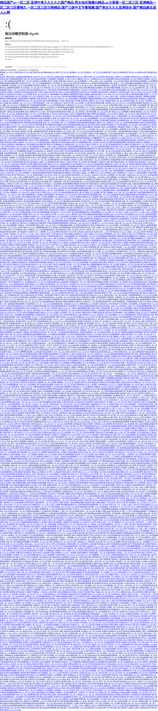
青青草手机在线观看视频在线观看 (114, 426)
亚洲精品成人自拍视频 (22, 611)
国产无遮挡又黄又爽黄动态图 (70, 489)
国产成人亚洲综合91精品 (106, 247)
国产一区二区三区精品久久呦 (17, 563)
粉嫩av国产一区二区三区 (27, 627)
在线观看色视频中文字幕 (102, 293)
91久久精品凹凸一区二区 (32, 205)
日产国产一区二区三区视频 (76, 264)
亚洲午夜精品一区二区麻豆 (35, 284)
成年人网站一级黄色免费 (101, 308)
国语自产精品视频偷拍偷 (49, 539)
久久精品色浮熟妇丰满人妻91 (79, 242)
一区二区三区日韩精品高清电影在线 (125, 293)
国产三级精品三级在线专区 (17, 262)
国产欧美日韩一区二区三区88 (16, 651)
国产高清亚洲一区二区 (38, 393)
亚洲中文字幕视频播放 (79, 142)
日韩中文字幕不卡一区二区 (95, 144)
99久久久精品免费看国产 (140, 507)
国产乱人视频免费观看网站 (12, 642)
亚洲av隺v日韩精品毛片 (32, 504)
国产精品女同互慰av (116, 583)
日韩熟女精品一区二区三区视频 (107, 225)
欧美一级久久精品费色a (69, 87)
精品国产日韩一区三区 (39, 136)
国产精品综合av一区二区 (23, 175)
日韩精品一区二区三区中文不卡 (39, 245)
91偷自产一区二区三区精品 (147, 681)
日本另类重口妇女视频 (34, 144)
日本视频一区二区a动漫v (117, 175)
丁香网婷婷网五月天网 (134, 301)
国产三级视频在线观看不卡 (12, 87)
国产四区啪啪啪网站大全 (15, 168)
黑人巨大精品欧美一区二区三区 (81, 164)
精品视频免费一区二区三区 (35, 533)
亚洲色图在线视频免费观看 (130, 448)
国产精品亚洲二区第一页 (65, 229)
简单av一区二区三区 (121, 574)
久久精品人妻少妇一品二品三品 (131, 138)
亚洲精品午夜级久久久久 (32, 216)
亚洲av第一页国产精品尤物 (81, 557)
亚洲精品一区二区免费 (62, 391)
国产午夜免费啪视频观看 (131, 546)
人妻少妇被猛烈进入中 (15, 282)
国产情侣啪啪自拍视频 (93, 513)
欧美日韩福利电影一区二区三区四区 (103, 131)
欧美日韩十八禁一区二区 (120, 146)
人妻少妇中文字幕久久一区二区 (53, 590)
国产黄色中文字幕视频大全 (54, 144)
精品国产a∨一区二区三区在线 (103, 223)
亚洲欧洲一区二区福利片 (89, 539)
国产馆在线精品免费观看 (148, 160)
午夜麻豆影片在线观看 (70, 522)
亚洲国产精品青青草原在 (50, 452)
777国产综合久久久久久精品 (55, 679)
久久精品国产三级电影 (20, 332)
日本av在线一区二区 (83, 555)
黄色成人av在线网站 (54, 675)
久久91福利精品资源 (42, 142)
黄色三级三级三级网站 (110, 336)
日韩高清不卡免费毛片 (92, 548)
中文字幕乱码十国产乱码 (135, 371)
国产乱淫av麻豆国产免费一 (116, 363)
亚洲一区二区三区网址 (51, 122)
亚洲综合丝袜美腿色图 (97, 483)
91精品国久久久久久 (71, 304)
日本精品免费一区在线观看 (50, 448)
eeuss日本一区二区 (40, 77)
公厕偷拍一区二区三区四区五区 (22, 470)
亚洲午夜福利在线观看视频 (36, 483)
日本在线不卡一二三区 (38, 269)
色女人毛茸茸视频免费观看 (81, 583)
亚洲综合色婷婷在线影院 (145, 249)
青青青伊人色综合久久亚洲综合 (55, 413)
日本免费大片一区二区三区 (62, 83)
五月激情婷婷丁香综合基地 (138, 439)
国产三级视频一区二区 (92, 96)
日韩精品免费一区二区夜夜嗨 (134, 483)
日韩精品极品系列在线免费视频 (102, 596)
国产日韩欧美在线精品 (59, 149)
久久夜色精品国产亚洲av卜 (94, 286)
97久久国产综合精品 (21, 397)
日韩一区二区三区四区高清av (140, 555)
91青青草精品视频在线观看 (41, 173)
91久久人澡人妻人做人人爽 (70, 496)
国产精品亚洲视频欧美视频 (112, 253)
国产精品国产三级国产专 (50, 435)
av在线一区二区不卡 (130, 212)
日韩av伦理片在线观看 (95, 683)
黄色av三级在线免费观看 (120, 190)
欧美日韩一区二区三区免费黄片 (19, 173)
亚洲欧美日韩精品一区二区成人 (60, 131)
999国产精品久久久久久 (26, 227)
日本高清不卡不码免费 (56, 494)
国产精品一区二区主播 (79, 697)
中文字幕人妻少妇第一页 (109, 699)
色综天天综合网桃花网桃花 (78, 371)
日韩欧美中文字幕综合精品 (60, 142)
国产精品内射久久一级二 (42, 221)
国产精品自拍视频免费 (77, 356)
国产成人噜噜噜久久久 (109, 192)
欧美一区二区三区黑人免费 (53, 631)
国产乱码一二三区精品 (87, 129)
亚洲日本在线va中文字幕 (29, 450)
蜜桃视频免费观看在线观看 (120, 354)
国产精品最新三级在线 (144, 435)
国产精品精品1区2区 (95, 413)
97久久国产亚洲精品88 (134, 208)
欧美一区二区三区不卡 (41, 94)
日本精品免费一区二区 (124, 186)
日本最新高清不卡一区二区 (122, 395)
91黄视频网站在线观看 (113, 378)
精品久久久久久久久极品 (49, 312)
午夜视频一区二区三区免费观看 (113, 280)
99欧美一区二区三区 (98, 644)
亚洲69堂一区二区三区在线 (101, 242)
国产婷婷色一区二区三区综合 (75, 153)
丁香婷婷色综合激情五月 (26, 127)
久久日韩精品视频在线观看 (107, 345)
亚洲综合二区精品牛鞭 (112, 686)
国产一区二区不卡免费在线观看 (19, 212)
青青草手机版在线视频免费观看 (73, 408)
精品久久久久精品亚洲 (95, 411)
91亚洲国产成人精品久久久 (57, 179)
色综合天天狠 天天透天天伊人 (41, 192)
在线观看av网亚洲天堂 (67, 395)
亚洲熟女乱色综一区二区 (92, 299)
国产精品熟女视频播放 (138, 81)
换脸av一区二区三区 (66, 670)
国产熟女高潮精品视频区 (30, 546)
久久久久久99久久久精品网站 (99, 190)
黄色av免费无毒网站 (73, 688)
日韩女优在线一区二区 (133, 583)
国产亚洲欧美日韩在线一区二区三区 (43, 332)
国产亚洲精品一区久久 (108, 116)
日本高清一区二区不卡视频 (81, 140)
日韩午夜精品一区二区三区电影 (57, 487)
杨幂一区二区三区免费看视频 (126, 319)
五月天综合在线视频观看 (40, 212)
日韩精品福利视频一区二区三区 (48, 336)
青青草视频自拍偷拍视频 (113, 391)
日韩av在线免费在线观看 (71, 125)
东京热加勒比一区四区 (16, 548)
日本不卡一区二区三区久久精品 (55, 664)
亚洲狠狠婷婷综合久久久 (74, 77)
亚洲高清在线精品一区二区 (90, 332)
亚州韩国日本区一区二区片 (127, 120)
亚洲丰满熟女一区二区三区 (85, 107)
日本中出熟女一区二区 (10, 391)
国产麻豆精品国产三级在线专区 (68, 607)
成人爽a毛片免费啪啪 (18, 441)
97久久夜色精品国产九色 (89, 708)
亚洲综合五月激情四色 (38, 223)
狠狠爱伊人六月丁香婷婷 (44, 439)
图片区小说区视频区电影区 (46, 581)
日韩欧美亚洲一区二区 (12, 96)
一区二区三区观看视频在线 (41, 83)
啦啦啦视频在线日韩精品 (61, 173)
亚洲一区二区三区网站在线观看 (34, 633)
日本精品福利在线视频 (107, 184)
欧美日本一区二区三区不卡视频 (82, 352)
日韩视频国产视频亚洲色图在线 (90, 98)
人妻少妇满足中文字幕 (48, 214)
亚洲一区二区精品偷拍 (98, 258)
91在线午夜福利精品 (124, 369)
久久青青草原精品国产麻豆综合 (44, 635)
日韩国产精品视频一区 (108, 125)
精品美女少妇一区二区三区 (27, 301)
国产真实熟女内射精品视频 (125, 450)
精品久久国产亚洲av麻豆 (90, 125)
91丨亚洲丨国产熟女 (128, 524)
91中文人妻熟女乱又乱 (122, 592)
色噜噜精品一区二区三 (112, 234)
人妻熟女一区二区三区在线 (69, 539)
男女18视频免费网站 (94, 264)
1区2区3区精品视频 (136, 518)
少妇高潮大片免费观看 (51, 299)
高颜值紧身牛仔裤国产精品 (95, 360)
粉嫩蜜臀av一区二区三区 (101, 555)
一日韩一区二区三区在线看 (69, 511)
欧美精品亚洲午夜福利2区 (102, 164)
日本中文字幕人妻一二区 (144, 659)
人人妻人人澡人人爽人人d (131, 153)
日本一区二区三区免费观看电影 (48, 160)
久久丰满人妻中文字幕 (32, 699)
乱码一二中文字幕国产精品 (24, 190)
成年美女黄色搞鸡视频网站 (10, 673)
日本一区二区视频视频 (17, 151)
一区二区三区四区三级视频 (106, 531)
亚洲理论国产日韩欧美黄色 (34, 502)
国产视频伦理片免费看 (53, 125)
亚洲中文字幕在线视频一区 (136, 280)
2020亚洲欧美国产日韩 (20, 308)
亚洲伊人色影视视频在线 (62, 227)
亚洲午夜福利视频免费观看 (111, 201)
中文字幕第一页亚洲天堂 (66, 275)
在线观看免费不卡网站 (148, 299)
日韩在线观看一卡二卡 (96, 203)
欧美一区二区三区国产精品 (79, 404)
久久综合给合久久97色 (88, 522)
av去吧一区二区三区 (120, 164)
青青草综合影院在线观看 (33, 122)
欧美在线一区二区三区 (52, 87)
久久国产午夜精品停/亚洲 (148, 705)
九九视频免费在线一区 (125, 659)
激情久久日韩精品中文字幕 (42, 472)
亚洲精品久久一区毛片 (125, 173)
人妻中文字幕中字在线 (62, 365)
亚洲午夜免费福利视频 (117, 142)
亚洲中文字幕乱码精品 (22, 424)
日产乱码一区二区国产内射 (135, 149)
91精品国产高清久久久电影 (55, 688)
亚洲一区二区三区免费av (135, 109)
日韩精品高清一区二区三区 (10, 568)
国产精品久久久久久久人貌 (76, 459)
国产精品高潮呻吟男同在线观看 (51, 389)
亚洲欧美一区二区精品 (117, 325)
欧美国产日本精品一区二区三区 (23, 594)
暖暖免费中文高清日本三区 (21, 83)
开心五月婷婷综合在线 (31, 256)
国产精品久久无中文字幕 (135, 360)
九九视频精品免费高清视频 (62, 376)
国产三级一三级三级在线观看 (82, 293)
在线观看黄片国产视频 (123, 596)
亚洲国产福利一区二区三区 (25, 581)
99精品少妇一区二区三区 (136, 175)
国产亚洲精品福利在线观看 (92, 214)
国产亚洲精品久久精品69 (141, 437)
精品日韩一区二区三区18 (18, 240)
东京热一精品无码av (7, 77)
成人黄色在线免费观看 (39, 208)
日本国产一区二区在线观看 (132, 649)
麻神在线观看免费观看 (109, 655)
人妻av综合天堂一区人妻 (105, 107)
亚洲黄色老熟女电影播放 (37, 262)
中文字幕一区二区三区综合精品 (109, 151)
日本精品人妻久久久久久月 (60, 308)
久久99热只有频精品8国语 (75, 334)
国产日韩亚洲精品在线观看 (117, 544)
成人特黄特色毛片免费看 (66, 251)
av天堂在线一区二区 (44, 273)
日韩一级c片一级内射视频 (87, 461)
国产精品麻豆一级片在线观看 (123, 312)
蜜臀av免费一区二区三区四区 (94, 77)
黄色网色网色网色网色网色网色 (44, 249)
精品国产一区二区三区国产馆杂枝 (74, 446)
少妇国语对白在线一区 (141, 419)
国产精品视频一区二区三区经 (97, 111)
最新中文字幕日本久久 (20, 223)
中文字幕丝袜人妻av (19, 229)
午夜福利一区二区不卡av (18, 234)
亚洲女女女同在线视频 (58, 666)
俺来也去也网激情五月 (132, 389)
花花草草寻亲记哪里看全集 (145, 570)
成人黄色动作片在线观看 (83, 402)
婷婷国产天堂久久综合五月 (92, 535)
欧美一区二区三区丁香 (44, 258)
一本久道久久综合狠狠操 (63, 439)
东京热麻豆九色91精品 (98, 472)
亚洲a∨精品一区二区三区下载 (127, 275)
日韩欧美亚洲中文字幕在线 (21, 561)
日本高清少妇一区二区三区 (90, 201)
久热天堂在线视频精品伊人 (81, 341)
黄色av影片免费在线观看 (68, 291)
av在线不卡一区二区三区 (86, 448)
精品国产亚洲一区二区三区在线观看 (114, 181)
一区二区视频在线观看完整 (76, 566)
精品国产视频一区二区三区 (134, 101)
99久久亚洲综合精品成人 (46, 297)
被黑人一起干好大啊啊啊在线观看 (19, 352)
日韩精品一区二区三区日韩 (16, 550)
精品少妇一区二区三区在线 (32, 101)
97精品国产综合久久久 (90, 688)
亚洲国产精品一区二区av (114, 101)
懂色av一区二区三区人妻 (112, 271)
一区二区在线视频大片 (50, 657)
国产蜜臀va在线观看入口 (136, 238)
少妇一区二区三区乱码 (24, 666)
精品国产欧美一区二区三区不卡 (129, 166)
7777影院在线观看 (83, 218)
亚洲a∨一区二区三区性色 (16, 90)
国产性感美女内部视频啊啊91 (79, 347)
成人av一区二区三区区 (27, 692)
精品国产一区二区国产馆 (37, 177)
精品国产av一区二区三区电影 (10, 214)
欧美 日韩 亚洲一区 (16, 659)
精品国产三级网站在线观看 (146, 96)
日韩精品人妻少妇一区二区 (83, 620)
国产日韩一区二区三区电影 (136, 258)
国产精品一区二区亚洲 (60, 245)
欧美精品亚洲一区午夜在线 (10, 116)
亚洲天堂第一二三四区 (143, 522)
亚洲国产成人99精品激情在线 (133, 282)
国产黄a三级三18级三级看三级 (97, 408)
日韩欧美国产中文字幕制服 (59, 363)
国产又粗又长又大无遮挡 (51, 681)
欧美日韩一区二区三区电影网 (49, 288)
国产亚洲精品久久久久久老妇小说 (85, 317)
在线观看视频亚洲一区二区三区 (140, 295)
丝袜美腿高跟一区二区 (62, 190)
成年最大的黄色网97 (144, 524)
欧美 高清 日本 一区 (96, 391)
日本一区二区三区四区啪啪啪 (56, 609)
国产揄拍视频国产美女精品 (35, 688)
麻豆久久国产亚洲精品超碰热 (15, 675)
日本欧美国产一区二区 (91, 160)
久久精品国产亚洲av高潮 (76, 609)
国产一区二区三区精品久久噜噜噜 (34, 81)
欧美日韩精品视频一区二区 (125, 107)
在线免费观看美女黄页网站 (41, 467)
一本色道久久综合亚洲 (62, 199)
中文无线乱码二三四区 (73, 280)
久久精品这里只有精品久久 (113, 380)
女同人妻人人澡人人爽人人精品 (103, 601)
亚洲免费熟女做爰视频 (133, 83)
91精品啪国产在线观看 (20, 378)
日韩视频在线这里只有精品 (129, 509)
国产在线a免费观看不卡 (22, 662)
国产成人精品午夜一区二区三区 (79, 644)
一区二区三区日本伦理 (59, 373)
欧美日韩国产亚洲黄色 (128, 520)
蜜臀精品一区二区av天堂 (20, 192)
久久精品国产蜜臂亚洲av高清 (118, 518)
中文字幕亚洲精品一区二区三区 (114, 651)
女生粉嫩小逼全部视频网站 (24, 315)
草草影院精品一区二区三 (148, 203)
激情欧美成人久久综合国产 (40, 149)
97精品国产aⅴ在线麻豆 (64, 520)
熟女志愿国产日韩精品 (119, 467)
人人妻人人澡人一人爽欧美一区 (136, 367)
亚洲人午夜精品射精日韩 (92, 336)
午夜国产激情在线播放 (49, 395)
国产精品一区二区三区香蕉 (41, 561)
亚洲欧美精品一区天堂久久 (80, 90)
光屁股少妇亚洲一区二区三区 (132, 269)
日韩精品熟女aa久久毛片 (16, 513)
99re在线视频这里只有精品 (56, 358)
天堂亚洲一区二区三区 (40, 242)
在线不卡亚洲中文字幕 (136, 402)
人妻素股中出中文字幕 (126, 129)
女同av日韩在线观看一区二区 (125, 79)
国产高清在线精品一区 (131, 459)
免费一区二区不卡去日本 (70, 247)
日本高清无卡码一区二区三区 (11, 205)
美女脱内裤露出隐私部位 (77, 146)
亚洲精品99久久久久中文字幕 (106, 369)
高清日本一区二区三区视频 (27, 670)
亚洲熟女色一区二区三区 (142, 382)
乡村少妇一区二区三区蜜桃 (33, 339)
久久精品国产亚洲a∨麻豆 (61, 472)
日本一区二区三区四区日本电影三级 (112, 640)
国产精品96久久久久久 (118, 232)
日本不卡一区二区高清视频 (67, 98)
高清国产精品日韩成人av (77, 518)
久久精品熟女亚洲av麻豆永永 (13, 686)
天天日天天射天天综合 (60, 114)
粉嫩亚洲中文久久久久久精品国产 (105, 138)
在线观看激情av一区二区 (52, 646)
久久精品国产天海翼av (134, 476)
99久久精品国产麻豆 (68, 570)
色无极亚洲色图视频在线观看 (99, 419)
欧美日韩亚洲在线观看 (31, 238)
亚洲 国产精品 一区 (144, 247)
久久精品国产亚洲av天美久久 (26, 157)
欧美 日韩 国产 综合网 (137, 376)
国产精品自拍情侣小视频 (48, 450)
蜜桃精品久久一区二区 (58, 371)
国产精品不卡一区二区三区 (126, 452)
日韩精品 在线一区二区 (138, 273)
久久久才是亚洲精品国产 (36, 103)
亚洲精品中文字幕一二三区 (24, 186)
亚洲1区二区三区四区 (94, 334)
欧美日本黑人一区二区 (19, 428)
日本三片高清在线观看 (110, 98)
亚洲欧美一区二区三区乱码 (48, 253)
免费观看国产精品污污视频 (79, 94)
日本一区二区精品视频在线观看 (127, 122)
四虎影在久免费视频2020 (16, 144)
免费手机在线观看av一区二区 (102, 114)
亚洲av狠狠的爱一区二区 (75, 655)
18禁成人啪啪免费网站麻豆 (81, 308)
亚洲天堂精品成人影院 (8, 142)
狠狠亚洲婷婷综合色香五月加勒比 (97, 306)
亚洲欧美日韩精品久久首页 (97, 358)
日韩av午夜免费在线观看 (134, 94)
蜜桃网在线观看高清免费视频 (132, 332)
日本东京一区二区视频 (70, 646)
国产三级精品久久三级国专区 (84, 542)
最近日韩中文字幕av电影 (108, 708)
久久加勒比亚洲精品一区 (13, 238)
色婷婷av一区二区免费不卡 (100, 245)
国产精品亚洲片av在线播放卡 (96, 367)
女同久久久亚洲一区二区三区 (133, 168)
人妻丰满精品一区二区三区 (72, 568)
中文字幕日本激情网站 (88, 247)
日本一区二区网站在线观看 (33, 109)
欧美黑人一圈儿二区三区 (106, 186)
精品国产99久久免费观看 (21, 614)
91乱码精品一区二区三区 (93, 585)
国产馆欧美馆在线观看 (70, 498)
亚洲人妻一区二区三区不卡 (38, 411)
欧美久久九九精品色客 (71, 345)
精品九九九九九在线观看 (68, 253)
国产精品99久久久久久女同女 (106, 249)
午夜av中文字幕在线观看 (116, 258)
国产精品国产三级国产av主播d (71, 160)
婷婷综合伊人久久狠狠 (124, 579)
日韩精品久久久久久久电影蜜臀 (102, 79)
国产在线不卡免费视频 (52, 491)
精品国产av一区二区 (102, 354)
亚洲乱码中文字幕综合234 (100, 603)
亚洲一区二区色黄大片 (119, 306)
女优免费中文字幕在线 (76, 306)
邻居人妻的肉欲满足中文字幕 (78, 666)
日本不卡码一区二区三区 (144, 450)
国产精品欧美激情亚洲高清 (57, 111)
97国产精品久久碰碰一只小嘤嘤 (82, 173)
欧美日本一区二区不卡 (64, 603)
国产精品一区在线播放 (106, 319)
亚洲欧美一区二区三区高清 (75, 378)
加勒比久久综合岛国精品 (11, 454)
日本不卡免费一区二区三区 (120, 590)
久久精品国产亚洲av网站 (23, 260)
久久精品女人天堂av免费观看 (10, 101)
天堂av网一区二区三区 (90, 155)
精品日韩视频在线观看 (31, 312)
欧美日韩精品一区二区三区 (131, 151)
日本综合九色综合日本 (85, 232)
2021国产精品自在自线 (56, 153)
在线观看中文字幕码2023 (94, 179)
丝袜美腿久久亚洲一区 (51, 118)
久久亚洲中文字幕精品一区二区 (128, 177)
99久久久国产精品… (89, 177)
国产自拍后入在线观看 (41, 552)
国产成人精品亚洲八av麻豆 (34, 162)
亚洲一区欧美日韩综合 (76, 179)
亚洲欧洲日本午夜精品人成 (41, 328)
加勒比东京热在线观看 (15, 111)
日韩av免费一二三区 (116, 83)
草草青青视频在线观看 (146, 690)
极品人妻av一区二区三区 (21, 402)
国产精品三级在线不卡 (36, 247)
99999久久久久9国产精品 (56, 566)
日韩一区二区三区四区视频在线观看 (101, 446)
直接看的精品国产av (16, 323)
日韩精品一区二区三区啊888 (24, 531)
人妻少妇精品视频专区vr (99, 365)
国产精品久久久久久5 (132, 417)
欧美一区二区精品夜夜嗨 (116, 633)
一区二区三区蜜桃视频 (105, 670)
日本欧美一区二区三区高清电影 (116, 330)
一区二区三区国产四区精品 (125, 528)
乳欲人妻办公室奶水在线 (42, 432)
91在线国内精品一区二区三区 (135, 170)
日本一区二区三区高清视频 (124, 515)
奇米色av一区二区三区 (73, 177)
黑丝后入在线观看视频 (148, 225)
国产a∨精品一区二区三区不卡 (103, 227)
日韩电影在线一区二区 (63, 470)
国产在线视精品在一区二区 (117, 609)
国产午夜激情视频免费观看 (36, 105)
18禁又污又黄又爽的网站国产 (39, 140)
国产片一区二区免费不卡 (144, 627)
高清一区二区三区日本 (69, 339)
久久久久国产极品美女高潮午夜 (43, 603)
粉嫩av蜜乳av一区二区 (81, 266)
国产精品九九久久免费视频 (119, 111)
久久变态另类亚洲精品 (78, 349)
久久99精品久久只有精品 (129, 406)
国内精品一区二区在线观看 (12, 280)
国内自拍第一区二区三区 (136, 349)
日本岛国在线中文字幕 (64, 515)
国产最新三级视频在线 (74, 208)
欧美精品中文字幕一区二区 (140, 557)
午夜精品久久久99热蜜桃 (103, 424)
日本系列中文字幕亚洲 (139, 218)
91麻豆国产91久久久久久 (75, 105)
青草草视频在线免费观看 (70, 406)
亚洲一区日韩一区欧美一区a (85, 229)
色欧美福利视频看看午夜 (135, 210)
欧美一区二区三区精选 (67, 574)
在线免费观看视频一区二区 (14, 153)
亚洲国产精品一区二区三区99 (137, 365)
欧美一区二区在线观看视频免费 (140, 306)
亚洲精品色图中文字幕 (117, 343)
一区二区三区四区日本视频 (91, 625)
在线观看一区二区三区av (137, 467)
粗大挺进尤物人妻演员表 (18, 679)
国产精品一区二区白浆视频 (100, 90)
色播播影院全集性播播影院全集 (35, 334)
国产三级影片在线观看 (8, 301)
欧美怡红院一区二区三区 (80, 175)
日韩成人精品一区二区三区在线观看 (143, 566)
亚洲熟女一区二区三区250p (78, 109)
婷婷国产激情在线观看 (100, 83)
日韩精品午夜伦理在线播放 (78, 483)
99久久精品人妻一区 (102, 692)
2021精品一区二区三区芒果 (66, 297)
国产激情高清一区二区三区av (90, 677)
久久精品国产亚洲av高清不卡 (55, 162)
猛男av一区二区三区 (113, 203)
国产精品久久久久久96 (27, 160)
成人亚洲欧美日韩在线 (103, 500)
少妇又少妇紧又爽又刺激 (18, 487)
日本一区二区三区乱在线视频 (85, 670)
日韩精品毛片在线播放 (57, 166)
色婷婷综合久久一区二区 (125, 627)
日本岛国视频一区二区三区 (129, 225)
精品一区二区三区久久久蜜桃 (20, 242)
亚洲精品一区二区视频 (67, 657)
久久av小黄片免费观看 (86, 456)
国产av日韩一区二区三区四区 (34, 170)
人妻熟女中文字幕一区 (14, 184)
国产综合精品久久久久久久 (126, 681)
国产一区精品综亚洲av (99, 238)
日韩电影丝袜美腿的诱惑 (143, 157)
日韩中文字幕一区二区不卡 (88, 452)
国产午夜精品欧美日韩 (136, 544)
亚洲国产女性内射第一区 (112, 282)
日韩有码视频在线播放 (124, 550)
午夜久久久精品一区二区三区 (141, 92)
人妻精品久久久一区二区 (61, 583)
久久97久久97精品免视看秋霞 (107, 229)
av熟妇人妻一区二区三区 (13, 334)
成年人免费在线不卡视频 (85, 297)
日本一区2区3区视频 (87, 406)
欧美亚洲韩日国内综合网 (67, 638)
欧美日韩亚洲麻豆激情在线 (126, 140)
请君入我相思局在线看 (55, 393)
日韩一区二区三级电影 (20, 393)
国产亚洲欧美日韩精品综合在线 (30, 118)
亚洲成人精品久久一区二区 (88, 339)
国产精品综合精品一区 (119, 162)
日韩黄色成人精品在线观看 (121, 692)
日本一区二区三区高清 (55, 465)
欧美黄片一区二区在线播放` (107, 315)
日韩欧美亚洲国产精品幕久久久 (20, 635)
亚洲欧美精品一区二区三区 (67, 579)
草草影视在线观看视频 (81, 603)
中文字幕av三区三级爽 (38, 485)
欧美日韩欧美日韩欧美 (72, 234)
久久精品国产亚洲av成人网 (61, 341)
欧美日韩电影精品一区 (91, 494)
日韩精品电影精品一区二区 (139, 111)
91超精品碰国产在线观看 (26, 98)
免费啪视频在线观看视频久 (30, 107)
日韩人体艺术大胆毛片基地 (139, 341)
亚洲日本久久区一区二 (12, 288)
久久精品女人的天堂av (98, 175)
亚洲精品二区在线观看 (44, 690)
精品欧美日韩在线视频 (39, 356)
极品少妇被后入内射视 (65, 249)
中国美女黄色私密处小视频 (129, 299)
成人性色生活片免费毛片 (44, 186)
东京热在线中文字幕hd (79, 400)
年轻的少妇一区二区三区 (69, 118)
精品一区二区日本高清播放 (31, 435)
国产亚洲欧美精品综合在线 (14, 500)
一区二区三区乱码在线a (54, 703)
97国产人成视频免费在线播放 (80, 114)
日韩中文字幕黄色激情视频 (36, 306)
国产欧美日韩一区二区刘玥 (73, 587)
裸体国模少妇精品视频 (71, 201)
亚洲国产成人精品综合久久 (36, 151)
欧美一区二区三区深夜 (62, 175)
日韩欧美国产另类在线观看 (52, 168)
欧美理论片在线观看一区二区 (55, 323)
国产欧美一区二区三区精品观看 (118, 644)
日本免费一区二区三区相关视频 (24, 555)
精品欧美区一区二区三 (95, 153)
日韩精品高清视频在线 (38, 397)
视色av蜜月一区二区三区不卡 (47, 225)
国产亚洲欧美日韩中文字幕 (64, 258)
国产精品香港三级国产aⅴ (58, 210)
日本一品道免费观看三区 (68, 236)
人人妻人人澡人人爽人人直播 (115, 208)
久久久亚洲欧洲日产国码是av (33, 618)
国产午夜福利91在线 (123, 184)
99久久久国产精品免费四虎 (19, 430)
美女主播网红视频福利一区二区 (106, 277)
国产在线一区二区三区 (19, 363)
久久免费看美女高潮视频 (56, 334)
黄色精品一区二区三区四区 (98, 136)
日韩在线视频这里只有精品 (128, 131)
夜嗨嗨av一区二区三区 (65, 382)
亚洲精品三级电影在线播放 (17, 245)
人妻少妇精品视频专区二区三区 (108, 524)
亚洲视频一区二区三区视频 (14, 155)
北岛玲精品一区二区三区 (137, 411)
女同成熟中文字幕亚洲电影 (111, 160)
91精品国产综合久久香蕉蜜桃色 (105, 127)
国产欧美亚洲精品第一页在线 (54, 101)
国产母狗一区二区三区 (27, 336)
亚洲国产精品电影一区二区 (89, 188)
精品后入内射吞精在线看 (49, 236)
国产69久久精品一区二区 (63, 601)
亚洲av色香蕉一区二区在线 (71, 155)
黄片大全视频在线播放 (144, 129)
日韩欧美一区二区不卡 (51, 120)
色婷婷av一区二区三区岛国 (130, 264)
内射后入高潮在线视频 (148, 122)
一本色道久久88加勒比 (126, 96)
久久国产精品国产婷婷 (91, 166)
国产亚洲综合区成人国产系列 (30, 395)
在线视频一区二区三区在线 (77, 537)
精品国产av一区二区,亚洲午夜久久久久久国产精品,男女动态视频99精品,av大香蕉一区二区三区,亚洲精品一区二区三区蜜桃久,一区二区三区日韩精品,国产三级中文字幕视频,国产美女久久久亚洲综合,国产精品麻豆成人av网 (78, 7)
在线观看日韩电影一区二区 (49, 319)
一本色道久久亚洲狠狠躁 (37, 494)
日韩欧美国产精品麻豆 (108, 120)
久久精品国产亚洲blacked (70, 157)
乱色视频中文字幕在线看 (21, 328)
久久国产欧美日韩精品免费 (94, 103)
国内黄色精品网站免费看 (52, 426)
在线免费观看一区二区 (98, 212)
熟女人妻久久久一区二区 (148, 275)
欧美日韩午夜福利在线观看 (103, 515)
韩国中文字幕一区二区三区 (114, 221)
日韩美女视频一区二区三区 (78, 664)
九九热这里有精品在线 (31, 236)
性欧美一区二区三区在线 (84, 454)
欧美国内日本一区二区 (102, 428)
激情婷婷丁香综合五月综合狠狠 (103, 382)
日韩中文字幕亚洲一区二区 (16, 587)
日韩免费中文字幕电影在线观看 (125, 387)
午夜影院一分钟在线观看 (26, 225)
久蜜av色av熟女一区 (119, 321)
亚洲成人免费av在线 (103, 511)
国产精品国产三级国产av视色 (49, 157)
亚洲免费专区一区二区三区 (21, 404)
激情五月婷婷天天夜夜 (112, 491)
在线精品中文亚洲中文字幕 (54, 683)
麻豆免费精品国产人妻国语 (107, 85)
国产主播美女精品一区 (112, 179)
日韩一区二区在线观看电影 (31, 572)
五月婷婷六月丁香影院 (65, 238)
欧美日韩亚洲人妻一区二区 (146, 114)
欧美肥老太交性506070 (58, 360)
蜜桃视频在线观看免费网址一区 (112, 389)
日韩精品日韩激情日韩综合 (33, 184)
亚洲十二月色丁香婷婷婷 (97, 260)
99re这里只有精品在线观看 (131, 271)
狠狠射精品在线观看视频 (77, 149)
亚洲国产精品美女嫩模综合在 (127, 236)
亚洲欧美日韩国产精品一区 (100, 347)
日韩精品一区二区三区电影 (125, 297)
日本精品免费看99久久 (49, 197)
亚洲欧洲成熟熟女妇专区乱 (13, 201)
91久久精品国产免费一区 (85, 369)
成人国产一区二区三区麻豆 (125, 446)
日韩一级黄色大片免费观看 (31, 590)
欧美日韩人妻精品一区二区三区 (45, 85)
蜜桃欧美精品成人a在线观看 (57, 282)
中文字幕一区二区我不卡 (85, 275)
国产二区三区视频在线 (68, 122)
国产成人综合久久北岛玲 (61, 92)
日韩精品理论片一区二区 (83, 515)
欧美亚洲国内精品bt (133, 638)
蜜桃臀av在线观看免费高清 (22, 518)
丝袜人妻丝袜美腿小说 (88, 151)
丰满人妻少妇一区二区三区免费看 (46, 291)
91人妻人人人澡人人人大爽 (129, 336)
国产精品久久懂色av (113, 77)
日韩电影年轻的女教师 (136, 242)
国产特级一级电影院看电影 (141, 354)
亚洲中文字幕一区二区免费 (74, 103)
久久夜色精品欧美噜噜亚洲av (68, 332)
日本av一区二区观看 (28, 454)
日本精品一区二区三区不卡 (33, 87)
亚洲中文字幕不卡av (61, 295)
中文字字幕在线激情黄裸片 (65, 127)
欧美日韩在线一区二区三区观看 (77, 590)
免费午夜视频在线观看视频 (48, 354)
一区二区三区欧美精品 (144, 443)
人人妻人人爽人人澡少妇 (20, 269)
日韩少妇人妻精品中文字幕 (78, 413)
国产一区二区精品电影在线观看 (33, 358)
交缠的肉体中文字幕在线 (56, 269)
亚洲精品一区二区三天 (110, 256)
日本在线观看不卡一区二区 (135, 413)
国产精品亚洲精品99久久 (16, 306)
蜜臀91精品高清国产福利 (42, 164)
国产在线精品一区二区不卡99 (26, 616)
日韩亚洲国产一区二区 (97, 552)
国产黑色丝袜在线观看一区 (50, 478)
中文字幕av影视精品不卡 (91, 280)
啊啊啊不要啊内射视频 (19, 459)
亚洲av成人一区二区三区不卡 (80, 223)
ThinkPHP (8, 67)
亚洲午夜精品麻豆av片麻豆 (103, 376)
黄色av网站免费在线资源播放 (28, 406)
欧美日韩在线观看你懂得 (126, 249)
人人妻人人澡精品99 (19, 343)
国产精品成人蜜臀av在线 (66, 528)
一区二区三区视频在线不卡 (57, 343)
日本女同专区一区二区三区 (108, 673)
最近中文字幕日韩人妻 (129, 629)
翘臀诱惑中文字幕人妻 (95, 149)
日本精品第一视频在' (7, 157)
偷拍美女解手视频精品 (29, 673)
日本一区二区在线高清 (127, 288)
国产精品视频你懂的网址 (125, 601)
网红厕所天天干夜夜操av (116, 210)
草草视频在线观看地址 (20, 293)
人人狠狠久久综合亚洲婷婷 (116, 441)
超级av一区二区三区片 (19, 146)
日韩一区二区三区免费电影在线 (22, 439)
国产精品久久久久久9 (136, 181)
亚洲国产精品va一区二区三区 (106, 443)
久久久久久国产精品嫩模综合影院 (43, 402)
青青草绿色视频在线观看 (131, 631)
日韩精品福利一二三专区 (99, 614)
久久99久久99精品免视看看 (55, 459)
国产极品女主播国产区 (148, 293)
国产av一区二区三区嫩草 (105, 574)
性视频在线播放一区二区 (79, 363)
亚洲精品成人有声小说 (71, 642)
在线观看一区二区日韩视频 (78, 343)
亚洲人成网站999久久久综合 (35, 111)
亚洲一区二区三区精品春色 (41, 376)
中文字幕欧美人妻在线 (22, 208)
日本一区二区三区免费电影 (28, 489)
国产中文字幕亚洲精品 (40, 349)
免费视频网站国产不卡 (43, 227)
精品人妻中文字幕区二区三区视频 (87, 192)
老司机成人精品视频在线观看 (102, 199)
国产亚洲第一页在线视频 (44, 295)
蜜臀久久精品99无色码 (124, 382)
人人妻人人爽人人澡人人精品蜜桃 (99, 81)
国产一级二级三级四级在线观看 (113, 568)
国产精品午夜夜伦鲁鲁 (109, 625)
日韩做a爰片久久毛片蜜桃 (94, 378)
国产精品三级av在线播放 (140, 644)
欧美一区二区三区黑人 (34, 369)
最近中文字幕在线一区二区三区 (30, 646)
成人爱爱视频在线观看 (60, 221)
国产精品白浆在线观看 (140, 679)
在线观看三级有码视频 (33, 155)
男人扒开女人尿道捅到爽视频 (13, 188)
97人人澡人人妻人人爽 (109, 96)
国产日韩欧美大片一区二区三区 (61, 542)
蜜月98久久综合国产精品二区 (20, 181)
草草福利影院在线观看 (117, 109)
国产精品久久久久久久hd (23, 432)
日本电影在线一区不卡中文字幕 (38, 480)
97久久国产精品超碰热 (79, 507)
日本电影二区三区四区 (132, 666)
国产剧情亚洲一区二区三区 (43, 601)
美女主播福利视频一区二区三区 (40, 428)
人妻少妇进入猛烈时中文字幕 (21, 131)
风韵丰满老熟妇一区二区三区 (79, 373)
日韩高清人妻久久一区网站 (86, 524)
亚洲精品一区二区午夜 (97, 363)
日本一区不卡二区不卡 (29, 640)
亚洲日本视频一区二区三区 (110, 332)
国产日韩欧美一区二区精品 (73, 548)
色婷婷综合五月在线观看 (82, 616)
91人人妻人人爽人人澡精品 (144, 229)
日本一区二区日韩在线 (44, 133)
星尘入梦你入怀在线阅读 (56, 544)
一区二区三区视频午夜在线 (60, 293)
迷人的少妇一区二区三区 (13, 312)
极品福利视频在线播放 (19, 463)
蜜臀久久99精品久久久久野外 (76, 170)
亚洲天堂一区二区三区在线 (64, 186)
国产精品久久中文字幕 (20, 557)
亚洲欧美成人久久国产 (138, 136)
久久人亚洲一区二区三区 (15, 345)
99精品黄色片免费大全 (134, 142)
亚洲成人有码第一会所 (31, 218)
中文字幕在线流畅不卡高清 (111, 485)
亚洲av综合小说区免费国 (104, 432)
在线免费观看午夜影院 (22, 509)
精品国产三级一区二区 (128, 393)
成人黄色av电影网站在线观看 (139, 463)
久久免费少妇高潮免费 (126, 539)
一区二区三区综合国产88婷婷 (112, 323)
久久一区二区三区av (50, 188)
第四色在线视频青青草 (117, 581)
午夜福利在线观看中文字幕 (46, 275)
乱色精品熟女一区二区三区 (52, 677)
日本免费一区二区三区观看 (127, 397)
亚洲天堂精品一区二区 (126, 668)
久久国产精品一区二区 (115, 417)
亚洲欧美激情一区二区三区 (10, 125)
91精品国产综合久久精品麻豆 (75, 683)
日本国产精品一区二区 (124, 157)
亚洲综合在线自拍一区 (129, 203)
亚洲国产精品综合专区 (32, 659)
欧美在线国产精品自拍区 (37, 380)
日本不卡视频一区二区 (102, 454)
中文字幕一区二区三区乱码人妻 (136, 221)
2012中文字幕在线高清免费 (111, 494)
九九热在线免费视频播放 (126, 443)
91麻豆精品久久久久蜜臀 (120, 428)
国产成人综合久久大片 (95, 170)
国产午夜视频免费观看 (14, 79)
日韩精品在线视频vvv (33, 511)
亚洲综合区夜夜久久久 (146, 380)
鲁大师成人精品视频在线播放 (71, 299)
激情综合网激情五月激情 (51, 155)
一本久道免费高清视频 (99, 301)
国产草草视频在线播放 (65, 85)
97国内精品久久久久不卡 (107, 384)
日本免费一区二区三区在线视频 (20, 85)
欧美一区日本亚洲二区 (55, 234)
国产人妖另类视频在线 (88, 157)
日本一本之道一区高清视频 (140, 408)
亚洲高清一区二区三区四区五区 (33, 96)
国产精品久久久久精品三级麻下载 (76, 618)
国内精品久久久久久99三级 (60, 212)
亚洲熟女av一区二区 (133, 343)
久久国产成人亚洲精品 (33, 657)
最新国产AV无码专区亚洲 (119, 92)
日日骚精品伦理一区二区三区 (35, 282)
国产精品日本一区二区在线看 (115, 205)
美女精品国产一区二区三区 (52, 205)
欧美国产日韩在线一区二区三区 (89, 253)
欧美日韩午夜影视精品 (54, 535)
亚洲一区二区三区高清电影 (16, 266)
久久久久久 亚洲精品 (97, 284)
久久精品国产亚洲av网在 (73, 629)
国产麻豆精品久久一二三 (58, 136)
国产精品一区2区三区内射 (96, 210)
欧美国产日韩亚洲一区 (85, 321)
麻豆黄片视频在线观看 (8, 98)
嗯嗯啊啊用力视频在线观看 (40, 293)
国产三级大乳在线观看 (57, 264)
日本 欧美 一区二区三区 (49, 546)
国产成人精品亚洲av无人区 (132, 542)
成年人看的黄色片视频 (140, 592)
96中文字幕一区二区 (114, 415)
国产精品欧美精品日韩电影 (19, 286)
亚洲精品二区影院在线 (147, 98)
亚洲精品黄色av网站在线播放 (49, 367)
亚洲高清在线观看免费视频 (115, 496)
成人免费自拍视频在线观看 (145, 297)
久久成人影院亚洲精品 (92, 181)
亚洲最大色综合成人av (34, 491)
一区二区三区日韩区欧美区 (35, 653)
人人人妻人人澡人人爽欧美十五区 (69, 214)
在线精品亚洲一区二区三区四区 (46, 315)
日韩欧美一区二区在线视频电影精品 (41, 229)
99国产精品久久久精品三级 (36, 266)
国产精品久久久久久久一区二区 (96, 105)
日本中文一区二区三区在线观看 (58, 400)
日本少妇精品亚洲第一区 (118, 133)
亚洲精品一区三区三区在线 (103, 387)
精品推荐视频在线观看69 (87, 122)
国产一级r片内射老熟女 (39, 611)
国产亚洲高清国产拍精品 (86, 310)
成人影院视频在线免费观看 (119, 422)
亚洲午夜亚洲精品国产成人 (82, 227)
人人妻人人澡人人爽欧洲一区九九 (77, 79)
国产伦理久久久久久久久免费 (118, 358)
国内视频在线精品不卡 (69, 504)
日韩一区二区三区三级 (116, 94)
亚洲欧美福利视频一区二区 (107, 705)
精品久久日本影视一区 (48, 107)
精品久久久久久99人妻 (107, 339)
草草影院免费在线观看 (88, 668)
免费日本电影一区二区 (122, 199)
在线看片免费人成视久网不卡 (13, 533)
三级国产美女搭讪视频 (68, 452)
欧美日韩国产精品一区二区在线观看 (55, 216)
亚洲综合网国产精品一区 (37, 179)
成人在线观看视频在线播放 (78, 260)
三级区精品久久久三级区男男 (93, 168)
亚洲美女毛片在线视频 (36, 679)
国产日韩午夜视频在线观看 (72, 572)
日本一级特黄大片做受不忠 (22, 601)
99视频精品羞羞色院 (40, 131)
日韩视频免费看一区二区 (126, 155)
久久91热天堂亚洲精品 (33, 168)
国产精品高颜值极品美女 (80, 212)
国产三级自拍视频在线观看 (145, 424)
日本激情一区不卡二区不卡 (140, 603)
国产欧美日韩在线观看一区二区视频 (96, 572)
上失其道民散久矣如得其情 (132, 253)
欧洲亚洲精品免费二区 (67, 225)
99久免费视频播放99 (73, 269)
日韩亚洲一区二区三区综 (106, 157)
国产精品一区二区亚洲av (141, 596)
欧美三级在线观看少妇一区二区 (62, 437)
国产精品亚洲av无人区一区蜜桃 (85, 384)
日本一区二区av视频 (125, 192)
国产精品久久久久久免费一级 (91, 474)
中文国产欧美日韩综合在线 (80, 487)
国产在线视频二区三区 (92, 323)
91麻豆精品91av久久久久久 (60, 271)
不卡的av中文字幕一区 (70, 426)
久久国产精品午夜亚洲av (92, 651)
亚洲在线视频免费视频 (79, 190)
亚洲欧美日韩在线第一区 (72, 168)
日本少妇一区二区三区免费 (131, 87)
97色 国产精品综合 (78, 271)
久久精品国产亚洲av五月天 (139, 245)
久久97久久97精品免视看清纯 (63, 192)
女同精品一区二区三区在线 (91, 631)
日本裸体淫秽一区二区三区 (131, 489)
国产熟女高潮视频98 (71, 393)
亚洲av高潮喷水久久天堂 (59, 552)
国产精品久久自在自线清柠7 (105, 275)
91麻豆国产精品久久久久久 (146, 526)
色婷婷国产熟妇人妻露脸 (73, 535)
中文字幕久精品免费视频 (61, 387)
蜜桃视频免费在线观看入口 (83, 138)
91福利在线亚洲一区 (100, 402)
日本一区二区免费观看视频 (51, 408)
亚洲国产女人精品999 (82, 301)
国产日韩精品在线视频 (12, 81)
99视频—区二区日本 (80, 470)
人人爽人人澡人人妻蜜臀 (148, 212)
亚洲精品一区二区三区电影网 (45, 579)
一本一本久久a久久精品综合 (43, 129)
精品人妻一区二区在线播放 (46, 524)
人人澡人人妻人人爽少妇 (37, 234)
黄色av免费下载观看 (95, 380)
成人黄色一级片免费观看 (107, 177)
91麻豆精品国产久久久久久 (50, 406)
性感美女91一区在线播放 (53, 184)
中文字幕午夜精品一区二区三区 (58, 507)
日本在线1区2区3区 (56, 286)
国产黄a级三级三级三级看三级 (20, 349)
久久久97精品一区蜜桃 (89, 659)
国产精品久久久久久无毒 (54, 618)
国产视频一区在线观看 (138, 105)
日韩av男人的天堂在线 (127, 118)
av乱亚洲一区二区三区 (105, 291)
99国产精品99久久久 (60, 273)
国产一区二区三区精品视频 (78, 262)
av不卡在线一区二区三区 (147, 387)
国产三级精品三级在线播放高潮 (133, 485)
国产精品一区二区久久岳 (111, 548)
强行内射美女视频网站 (114, 533)
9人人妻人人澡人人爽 (48, 238)
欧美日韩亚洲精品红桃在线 (21, 373)
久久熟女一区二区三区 (39, 404)
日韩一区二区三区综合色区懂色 (34, 79)
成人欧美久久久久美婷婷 (23, 94)
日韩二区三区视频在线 (117, 563)
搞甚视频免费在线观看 (55, 397)
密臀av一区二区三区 (125, 653)
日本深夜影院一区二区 (33, 304)
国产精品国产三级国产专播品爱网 (37, 417)
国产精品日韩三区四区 (30, 251)
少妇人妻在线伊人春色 (36, 459)
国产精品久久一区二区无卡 (77, 380)
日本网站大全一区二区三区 (79, 284)
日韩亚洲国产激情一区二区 (119, 105)
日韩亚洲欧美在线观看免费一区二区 (91, 504)
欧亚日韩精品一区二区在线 (79, 467)
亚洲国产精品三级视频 (100, 563)
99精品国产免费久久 (124, 127)
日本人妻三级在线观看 (140, 657)
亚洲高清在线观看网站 (69, 456)
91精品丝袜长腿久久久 (128, 334)
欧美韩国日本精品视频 (115, 260)
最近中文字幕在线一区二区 (12, 218)
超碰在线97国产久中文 (98, 94)
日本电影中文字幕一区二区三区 (81, 216)
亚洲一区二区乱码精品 (134, 496)
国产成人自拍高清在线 (107, 579)
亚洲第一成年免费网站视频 (16, 483)
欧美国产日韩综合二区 (74, 509)
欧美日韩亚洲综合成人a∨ (104, 352)
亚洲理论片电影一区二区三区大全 (59, 266)
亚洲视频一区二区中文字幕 (60, 430)
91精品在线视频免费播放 (141, 184)
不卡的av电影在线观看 (146, 131)
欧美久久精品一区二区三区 (129, 607)
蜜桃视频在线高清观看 (107, 236)
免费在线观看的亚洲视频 (49, 277)
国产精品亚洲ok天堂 (92, 655)
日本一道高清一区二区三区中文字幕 (101, 679)
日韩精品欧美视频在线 (24, 77)
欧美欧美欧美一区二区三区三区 (57, 284)
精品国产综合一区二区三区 (32, 631)
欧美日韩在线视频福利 (129, 160)
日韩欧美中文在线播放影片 (120, 218)
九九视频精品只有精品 (52, 550)
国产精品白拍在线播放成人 (78, 136)
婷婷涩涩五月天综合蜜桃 (87, 291)
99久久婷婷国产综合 (14, 216)
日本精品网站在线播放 (74, 166)
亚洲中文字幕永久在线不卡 (108, 526)
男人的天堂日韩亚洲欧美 (111, 629)
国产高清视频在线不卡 (15, 271)
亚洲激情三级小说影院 (89, 607)
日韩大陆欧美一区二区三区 (40, 138)
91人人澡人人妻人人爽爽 (18, 177)
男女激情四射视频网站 (58, 260)
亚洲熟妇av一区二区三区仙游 (132, 179)
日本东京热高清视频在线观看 (72, 96)
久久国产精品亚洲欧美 (84, 127)
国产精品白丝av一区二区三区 (42, 424)
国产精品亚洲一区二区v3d (67, 310)
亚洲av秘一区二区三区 (134, 347)
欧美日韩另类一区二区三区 (47, 98)
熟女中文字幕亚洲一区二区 (59, 415)
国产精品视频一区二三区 (70, 478)
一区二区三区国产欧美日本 (128, 655)
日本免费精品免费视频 (21, 542)
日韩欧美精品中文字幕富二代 (85, 186)
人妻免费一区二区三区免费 (49, 232)
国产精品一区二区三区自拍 (79, 245)
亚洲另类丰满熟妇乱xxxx (82, 83)
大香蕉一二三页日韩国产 (142, 127)
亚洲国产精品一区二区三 (85, 354)
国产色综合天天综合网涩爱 (82, 376)
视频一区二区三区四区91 (76, 111)
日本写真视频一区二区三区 (134, 214)
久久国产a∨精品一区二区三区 (93, 234)
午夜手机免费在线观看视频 (57, 203)
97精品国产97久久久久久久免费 (55, 109)
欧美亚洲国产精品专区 (110, 675)
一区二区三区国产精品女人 (56, 537)
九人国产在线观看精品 (76, 273)
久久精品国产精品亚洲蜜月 (43, 352)
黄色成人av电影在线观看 (107, 635)
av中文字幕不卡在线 (141, 384)
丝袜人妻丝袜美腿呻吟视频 (19, 485)
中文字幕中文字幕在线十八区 (72, 585)
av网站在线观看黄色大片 (85, 277)
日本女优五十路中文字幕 (116, 502)
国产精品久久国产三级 (31, 474)
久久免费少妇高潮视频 (41, 371)
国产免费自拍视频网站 (14, 170)
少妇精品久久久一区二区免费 (33, 609)
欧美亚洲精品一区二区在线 (98, 349)
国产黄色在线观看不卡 (117, 371)
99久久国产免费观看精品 (26, 194)
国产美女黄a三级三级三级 (54, 170)
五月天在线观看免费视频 (13, 109)
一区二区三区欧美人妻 (17, 566)
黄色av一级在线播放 (149, 638)
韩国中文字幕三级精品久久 (98, 133)
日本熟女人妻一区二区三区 (78, 203)
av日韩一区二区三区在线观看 (67, 531)
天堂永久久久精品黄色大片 (59, 356)
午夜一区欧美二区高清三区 (100, 590)
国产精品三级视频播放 (57, 208)
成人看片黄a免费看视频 (55, 280)
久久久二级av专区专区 (19, 247)
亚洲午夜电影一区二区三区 (14, 347)
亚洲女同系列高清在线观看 (88, 194)
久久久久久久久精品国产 (90, 435)
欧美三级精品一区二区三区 (31, 625)
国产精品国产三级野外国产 (128, 85)
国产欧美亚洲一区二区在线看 (123, 424)
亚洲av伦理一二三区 (25, 129)
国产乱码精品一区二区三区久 (124, 114)
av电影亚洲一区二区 (7, 376)
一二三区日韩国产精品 (12, 537)
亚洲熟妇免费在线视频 (16, 304)
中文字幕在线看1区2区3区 (14, 120)
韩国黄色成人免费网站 (138, 146)
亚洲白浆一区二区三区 (78, 325)
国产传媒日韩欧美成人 (74, 181)
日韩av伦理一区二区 (94, 459)
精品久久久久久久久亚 (74, 651)
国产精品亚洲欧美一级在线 (136, 568)
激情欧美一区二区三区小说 (124, 522)
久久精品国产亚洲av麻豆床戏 (23, 92)
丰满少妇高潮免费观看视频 (17, 140)
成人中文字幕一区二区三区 (10, 389)
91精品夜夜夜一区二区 (125, 116)
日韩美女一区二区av (121, 577)
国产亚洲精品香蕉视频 (109, 166)
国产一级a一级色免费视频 (114, 170)
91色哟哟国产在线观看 (55, 79)
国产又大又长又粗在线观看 (21, 583)
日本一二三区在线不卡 (82, 238)
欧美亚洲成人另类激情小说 (98, 470)
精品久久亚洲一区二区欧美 (77, 162)
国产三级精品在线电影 (146, 120)
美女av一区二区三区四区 (94, 205)
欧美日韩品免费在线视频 (123, 620)
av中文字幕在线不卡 (43, 114)
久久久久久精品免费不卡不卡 (121, 572)
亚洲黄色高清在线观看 (39, 166)
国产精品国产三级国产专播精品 (72, 367)
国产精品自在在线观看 (40, 181)
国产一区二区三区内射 (12, 197)
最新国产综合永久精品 (55, 151)
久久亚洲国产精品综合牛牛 (131, 77)
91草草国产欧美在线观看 (30, 496)
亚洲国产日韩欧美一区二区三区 (66, 129)
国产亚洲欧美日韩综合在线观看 (135, 391)
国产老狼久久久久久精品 (58, 242)
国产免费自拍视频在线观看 (62, 596)
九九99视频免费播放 (30, 520)
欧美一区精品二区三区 (24, 387)
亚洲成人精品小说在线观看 (131, 356)
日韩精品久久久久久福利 (89, 393)
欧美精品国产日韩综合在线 (48, 489)
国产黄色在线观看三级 (33, 188)
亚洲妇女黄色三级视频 (74, 323)
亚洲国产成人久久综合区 (85, 528)
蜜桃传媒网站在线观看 (14, 474)
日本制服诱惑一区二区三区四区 (103, 140)
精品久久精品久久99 (125, 229)
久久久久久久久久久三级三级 (89, 288)
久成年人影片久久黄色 (60, 422)
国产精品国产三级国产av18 (28, 232)
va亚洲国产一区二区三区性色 (70, 312)
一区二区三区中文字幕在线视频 (32, 125)
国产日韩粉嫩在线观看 (93, 271)
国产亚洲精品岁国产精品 (31, 197)
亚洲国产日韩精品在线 (112, 356)
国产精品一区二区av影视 (33, 120)
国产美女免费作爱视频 (112, 87)
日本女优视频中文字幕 (67, 369)
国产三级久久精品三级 (43, 92)
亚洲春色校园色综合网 (67, 277)
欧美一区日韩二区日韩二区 (98, 142)
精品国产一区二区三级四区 (126, 247)
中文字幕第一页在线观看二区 (129, 304)
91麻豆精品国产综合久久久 (26, 574)
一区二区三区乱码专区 (46, 616)
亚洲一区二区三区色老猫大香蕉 (110, 478)
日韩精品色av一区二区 (89, 397)
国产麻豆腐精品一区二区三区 (36, 153)
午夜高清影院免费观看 (94, 282)
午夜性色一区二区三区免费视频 (138, 205)
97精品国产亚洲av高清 (92, 587)
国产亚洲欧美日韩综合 (100, 583)
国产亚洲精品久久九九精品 (78, 419)
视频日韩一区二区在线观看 (97, 611)
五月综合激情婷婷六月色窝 (128, 317)
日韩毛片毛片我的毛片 (106, 452)
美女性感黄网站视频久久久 (86, 251)
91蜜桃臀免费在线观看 (48, 528)
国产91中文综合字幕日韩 (39, 286)
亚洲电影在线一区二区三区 (51, 699)
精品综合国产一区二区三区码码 (116, 295)
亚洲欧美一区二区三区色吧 (37, 441)
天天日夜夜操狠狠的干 (37, 535)
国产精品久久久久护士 (123, 227)
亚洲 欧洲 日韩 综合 (104, 312)
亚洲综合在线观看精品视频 (12, 705)
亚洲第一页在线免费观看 (145, 288)
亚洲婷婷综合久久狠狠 (91, 116)
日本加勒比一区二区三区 (118, 238)
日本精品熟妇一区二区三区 (65, 555)
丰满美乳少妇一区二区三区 (115, 103)
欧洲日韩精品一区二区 (126, 125)
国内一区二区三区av (53, 96)
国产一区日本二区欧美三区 (52, 345)
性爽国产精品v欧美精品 (137, 162)
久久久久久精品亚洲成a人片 (46, 594)
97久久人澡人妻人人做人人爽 (85, 85)
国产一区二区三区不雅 (89, 635)
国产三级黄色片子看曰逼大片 (39, 341)
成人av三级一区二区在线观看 (107, 129)
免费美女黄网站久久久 (84, 197)
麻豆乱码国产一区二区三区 (51, 572)
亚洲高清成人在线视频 (27, 297)
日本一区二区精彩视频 (60, 164)
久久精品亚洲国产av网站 (144, 173)
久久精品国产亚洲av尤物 (15, 325)
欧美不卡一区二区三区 (39, 264)
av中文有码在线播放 (81, 258)
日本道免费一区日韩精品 (39, 557)
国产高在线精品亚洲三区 (115, 144)
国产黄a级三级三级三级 (109, 288)
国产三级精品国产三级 (57, 181)
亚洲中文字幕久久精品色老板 (73, 205)
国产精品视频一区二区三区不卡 (29, 452)
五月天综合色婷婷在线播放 (72, 116)
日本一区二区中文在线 (80, 441)
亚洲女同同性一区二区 (16, 511)
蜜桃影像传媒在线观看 (66, 107)
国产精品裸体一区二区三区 (26, 524)
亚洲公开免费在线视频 (136, 426)
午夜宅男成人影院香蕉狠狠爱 (58, 90)
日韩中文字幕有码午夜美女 (60, 349)
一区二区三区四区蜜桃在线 (108, 118)
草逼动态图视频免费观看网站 (104, 216)
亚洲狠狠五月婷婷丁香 (33, 345)
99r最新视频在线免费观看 (64, 559)
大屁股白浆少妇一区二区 (88, 673)
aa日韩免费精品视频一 (95, 221)
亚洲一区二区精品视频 (146, 319)
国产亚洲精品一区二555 (17, 103)
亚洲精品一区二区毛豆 (41, 260)
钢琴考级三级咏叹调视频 (64, 301)
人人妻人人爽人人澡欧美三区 (56, 146)
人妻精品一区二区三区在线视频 (15, 179)
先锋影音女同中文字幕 (82, 382)
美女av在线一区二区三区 (45, 127)
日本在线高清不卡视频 (34, 550)
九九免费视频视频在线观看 (46, 531)
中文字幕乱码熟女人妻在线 (147, 432)
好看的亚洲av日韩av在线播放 (132, 513)
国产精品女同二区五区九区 (116, 284)
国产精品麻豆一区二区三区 (22, 310)
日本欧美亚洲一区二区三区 (59, 404)
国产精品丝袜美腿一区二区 (116, 360)
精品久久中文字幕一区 (46, 559)
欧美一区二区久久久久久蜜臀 (52, 659)
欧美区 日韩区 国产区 (86, 500)
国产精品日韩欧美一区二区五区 (133, 491)
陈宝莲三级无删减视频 (19, 380)
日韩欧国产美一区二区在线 (52, 642)
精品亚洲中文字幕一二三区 (119, 136)
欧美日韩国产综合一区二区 (124, 352)
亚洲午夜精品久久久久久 (87, 315)
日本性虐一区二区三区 (92, 509)
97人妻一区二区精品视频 (67, 218)
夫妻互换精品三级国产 (114, 552)
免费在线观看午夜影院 (12, 358)
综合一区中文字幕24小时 (84, 559)
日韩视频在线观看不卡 (140, 511)
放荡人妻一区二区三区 (123, 223)
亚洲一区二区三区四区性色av (79, 480)
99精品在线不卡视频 (72, 101)
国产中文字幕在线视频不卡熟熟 (127, 310)
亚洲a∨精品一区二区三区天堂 (127, 216)
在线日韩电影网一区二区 (30, 389)
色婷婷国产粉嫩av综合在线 (93, 476)
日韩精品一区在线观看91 (35, 587)
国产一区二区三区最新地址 (21, 360)
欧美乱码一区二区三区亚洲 (57, 262)
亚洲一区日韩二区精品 (54, 548)
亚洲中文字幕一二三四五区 (137, 594)
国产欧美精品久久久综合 (100, 218)
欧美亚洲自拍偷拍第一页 (85, 627)
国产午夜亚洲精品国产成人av (43, 321)
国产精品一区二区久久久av (143, 90)
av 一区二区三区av (131, 380)
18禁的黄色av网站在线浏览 (147, 251)
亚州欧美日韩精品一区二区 (119, 470)
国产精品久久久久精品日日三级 (45, 310)
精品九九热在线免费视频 (92, 629)
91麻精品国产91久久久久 (99, 404)
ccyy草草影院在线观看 (134, 103)
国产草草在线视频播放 (10, 107)
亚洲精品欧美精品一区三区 (26, 114)
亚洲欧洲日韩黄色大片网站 (138, 262)
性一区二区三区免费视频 (63, 424)
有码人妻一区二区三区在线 (10, 435)
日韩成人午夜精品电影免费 (100, 467)
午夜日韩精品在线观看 (36, 146)
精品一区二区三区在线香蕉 (108, 194)
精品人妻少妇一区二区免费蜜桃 (74, 81)
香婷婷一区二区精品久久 (106, 122)
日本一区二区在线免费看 (126, 435)
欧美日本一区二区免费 (110, 264)
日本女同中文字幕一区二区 (10, 253)
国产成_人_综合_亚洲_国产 (29, 277)
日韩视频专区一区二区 (76, 282)
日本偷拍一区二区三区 (117, 614)
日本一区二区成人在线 (14, 236)
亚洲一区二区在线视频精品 (132, 201)
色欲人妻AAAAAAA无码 (23, 437)
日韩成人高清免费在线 (8, 528)
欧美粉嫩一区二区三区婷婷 (145, 116)
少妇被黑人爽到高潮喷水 (45, 194)
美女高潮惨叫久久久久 (72, 659)
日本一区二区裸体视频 (29, 288)
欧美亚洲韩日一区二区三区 (51, 116)
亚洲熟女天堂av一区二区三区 (16, 203)
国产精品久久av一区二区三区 (127, 531)
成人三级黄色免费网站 (148, 494)
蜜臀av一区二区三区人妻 (70, 120)
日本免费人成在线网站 (10, 273)
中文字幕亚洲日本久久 (79, 430)
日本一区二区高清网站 (27, 384)
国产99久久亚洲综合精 (55, 77)
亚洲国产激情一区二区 (24, 321)
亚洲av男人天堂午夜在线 (21, 264)
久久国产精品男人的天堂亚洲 (67, 673)
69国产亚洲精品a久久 (145, 256)
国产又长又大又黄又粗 (52, 570)
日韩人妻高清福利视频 (95, 356)
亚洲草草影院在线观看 (86, 550)
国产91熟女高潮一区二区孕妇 (146, 125)
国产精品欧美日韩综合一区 (61, 662)
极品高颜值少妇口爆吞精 (59, 94)
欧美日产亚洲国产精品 (39, 210)
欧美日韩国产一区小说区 (93, 703)
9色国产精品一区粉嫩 (120, 242)
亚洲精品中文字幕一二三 (104, 456)
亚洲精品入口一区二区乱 (28, 330)
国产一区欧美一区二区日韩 (84, 249)
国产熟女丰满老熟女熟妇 (129, 98)
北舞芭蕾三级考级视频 (103, 395)
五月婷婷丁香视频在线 (62, 133)
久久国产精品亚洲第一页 (80, 365)
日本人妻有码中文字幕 (126, 570)
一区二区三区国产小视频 (54, 502)
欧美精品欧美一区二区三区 (86, 570)
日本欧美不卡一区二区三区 (119, 400)
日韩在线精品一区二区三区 (81, 199)
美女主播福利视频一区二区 (146, 587)
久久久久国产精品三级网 (31, 408)
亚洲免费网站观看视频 (71, 184)
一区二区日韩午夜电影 (121, 81)
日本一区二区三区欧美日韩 (111, 269)
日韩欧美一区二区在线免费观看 (130, 277)
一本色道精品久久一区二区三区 (124, 373)
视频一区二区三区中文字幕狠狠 (14, 105)
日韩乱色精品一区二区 (123, 461)
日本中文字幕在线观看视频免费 (49, 446)
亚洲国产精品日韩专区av (101, 92)
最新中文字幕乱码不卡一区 (135, 144)
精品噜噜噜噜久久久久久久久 (132, 480)
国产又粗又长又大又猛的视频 (61, 138)
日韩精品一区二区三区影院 (55, 240)
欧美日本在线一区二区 (14, 419)
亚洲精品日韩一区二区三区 (74, 144)
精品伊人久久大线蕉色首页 (41, 583)
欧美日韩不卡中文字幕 (67, 232)
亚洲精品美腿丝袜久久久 (26, 258)
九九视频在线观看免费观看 (98, 109)
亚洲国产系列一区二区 (101, 197)
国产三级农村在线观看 (128, 188)
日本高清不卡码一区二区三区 (101, 373)
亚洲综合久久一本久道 (66, 197)
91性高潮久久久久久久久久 (147, 140)
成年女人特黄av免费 (55, 81)
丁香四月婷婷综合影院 (145, 404)
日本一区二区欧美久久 (54, 103)
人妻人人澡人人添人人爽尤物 (71, 336)
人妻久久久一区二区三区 (139, 190)
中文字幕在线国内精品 (28, 273)
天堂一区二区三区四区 (56, 177)
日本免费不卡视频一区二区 (108, 607)
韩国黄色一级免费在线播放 (71, 256)
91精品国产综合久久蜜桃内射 (18, 149)
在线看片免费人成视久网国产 (98, 325)
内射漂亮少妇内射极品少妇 (61, 140)
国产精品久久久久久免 (146, 629)
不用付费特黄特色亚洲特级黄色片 (37, 271)
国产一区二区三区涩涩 (81, 131)
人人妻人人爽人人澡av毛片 (130, 504)
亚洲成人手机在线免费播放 (36, 513)
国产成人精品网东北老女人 (37, 90)
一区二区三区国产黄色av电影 (134, 552)
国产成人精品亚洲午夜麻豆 (21, 210)
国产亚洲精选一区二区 (48, 218)
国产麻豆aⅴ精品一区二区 (37, 203)
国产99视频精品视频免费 (118, 463)
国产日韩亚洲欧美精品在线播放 (91, 87)
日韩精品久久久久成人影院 (70, 435)
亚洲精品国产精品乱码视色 (145, 352)
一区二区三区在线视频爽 (88, 118)
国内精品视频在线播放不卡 (76, 358)
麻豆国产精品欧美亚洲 (137, 164)
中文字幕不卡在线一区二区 (81, 328)
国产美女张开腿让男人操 (61, 328)
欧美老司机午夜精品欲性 (89, 184)
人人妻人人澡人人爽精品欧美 (56, 347)
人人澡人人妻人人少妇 (143, 328)
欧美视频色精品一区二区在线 (20, 166)
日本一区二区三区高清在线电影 (83, 432)
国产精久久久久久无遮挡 (120, 430)
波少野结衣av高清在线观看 (68, 188)
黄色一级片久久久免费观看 (31, 116)
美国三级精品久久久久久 (9, 277)
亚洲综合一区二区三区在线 (118, 262)
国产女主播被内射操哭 (8, 127)
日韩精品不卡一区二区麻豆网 (82, 387)
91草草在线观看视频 (71, 151)
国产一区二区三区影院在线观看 (98, 146)
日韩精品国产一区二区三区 (138, 133)
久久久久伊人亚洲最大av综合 (106, 173)
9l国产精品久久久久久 (141, 456)
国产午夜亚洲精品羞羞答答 (144, 192)
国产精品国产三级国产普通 (73, 703)
